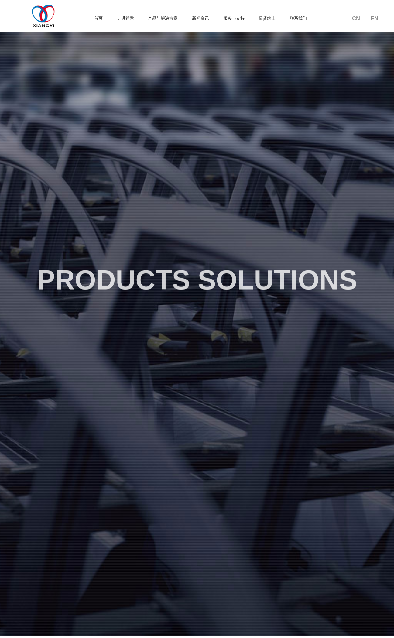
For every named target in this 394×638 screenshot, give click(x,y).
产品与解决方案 (163, 18)
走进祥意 (125, 18)
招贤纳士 (267, 18)
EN (374, 18)
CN (356, 18)
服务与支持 (234, 18)
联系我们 (298, 18)
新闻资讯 (200, 18)
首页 (98, 18)
